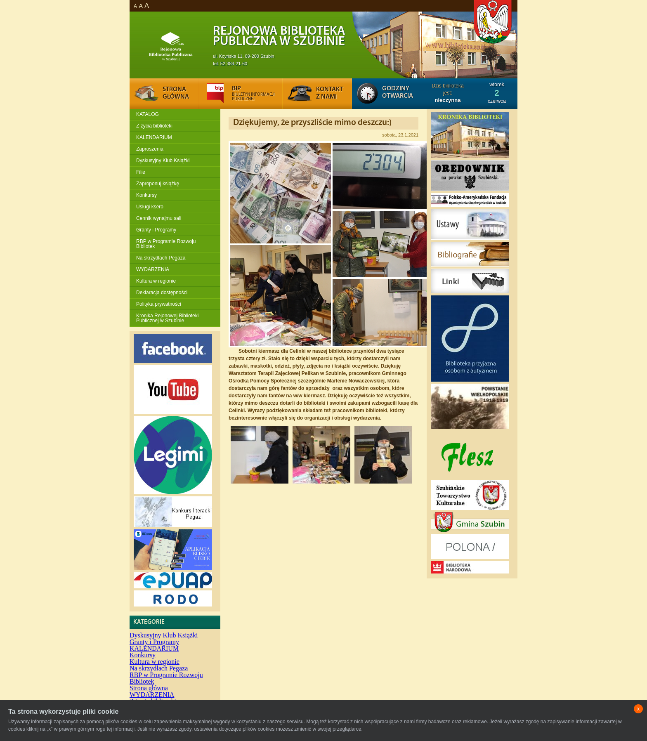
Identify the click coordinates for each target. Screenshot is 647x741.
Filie (140, 172)
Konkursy (146, 195)
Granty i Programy (156, 230)
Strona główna (149, 687)
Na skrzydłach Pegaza (160, 258)
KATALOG (147, 114)
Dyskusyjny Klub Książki (162, 160)
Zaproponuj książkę (157, 183)
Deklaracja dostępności (161, 292)
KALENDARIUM (154, 137)
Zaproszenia (149, 149)
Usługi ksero (149, 207)
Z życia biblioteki (154, 126)
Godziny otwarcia (397, 92)
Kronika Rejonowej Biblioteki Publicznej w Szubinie (167, 318)
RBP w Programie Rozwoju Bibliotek (166, 243)
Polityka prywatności (158, 304)
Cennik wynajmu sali (158, 218)
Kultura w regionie (156, 281)
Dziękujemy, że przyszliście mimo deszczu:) (312, 122)
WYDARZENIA (152, 269)
